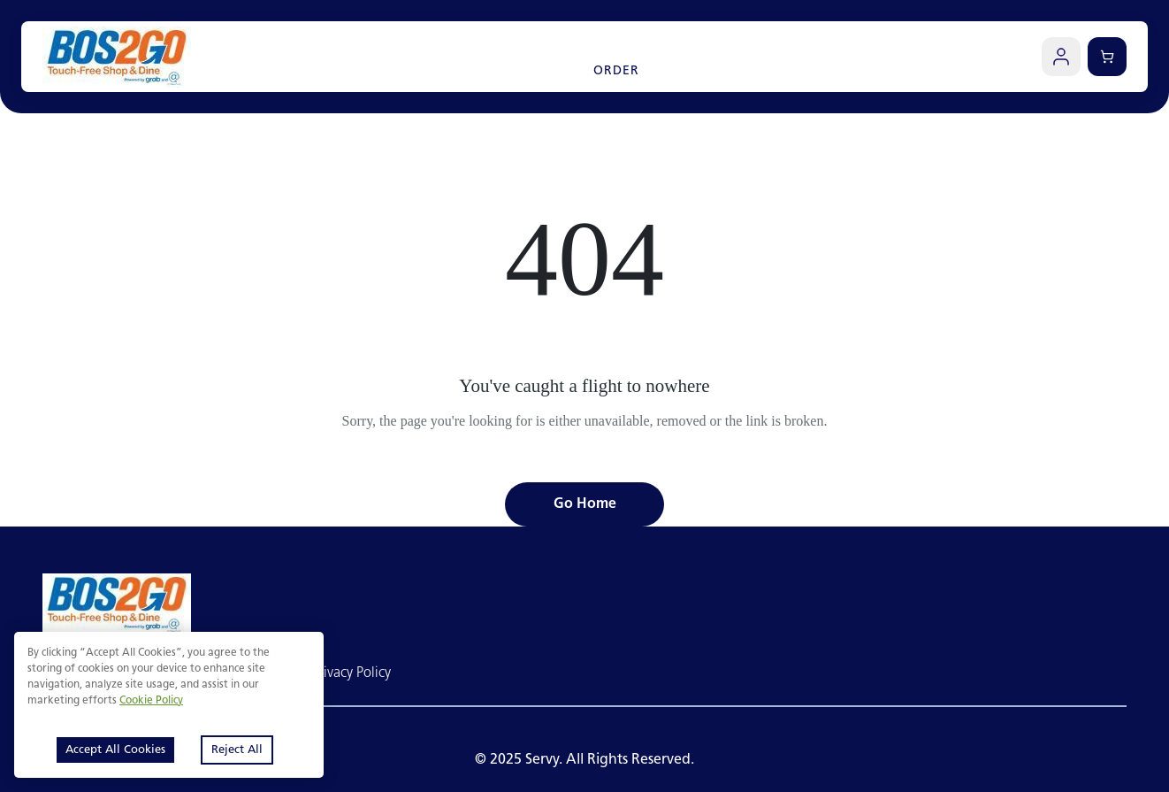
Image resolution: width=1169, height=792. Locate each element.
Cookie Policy (151, 701)
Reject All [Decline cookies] (237, 750)
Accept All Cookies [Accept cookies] (115, 750)
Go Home (585, 504)
